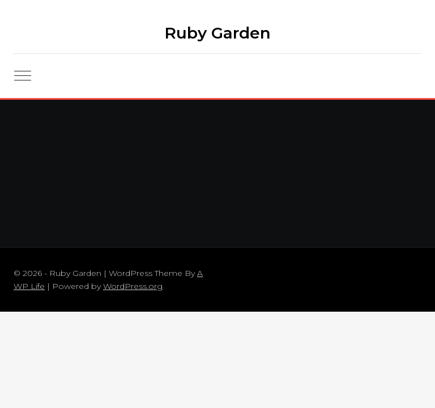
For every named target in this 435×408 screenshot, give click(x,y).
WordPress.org (133, 286)
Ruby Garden (217, 33)
